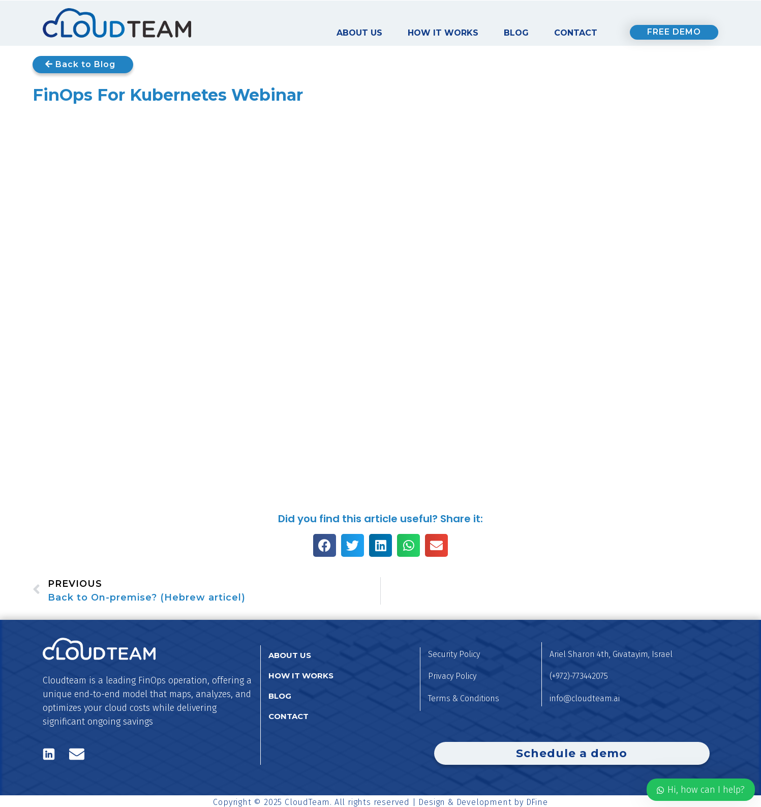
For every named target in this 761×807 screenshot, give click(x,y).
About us (359, 33)
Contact (575, 33)
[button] (324, 545)
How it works (443, 33)
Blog (516, 33)
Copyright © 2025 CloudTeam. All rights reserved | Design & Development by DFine (380, 802)
